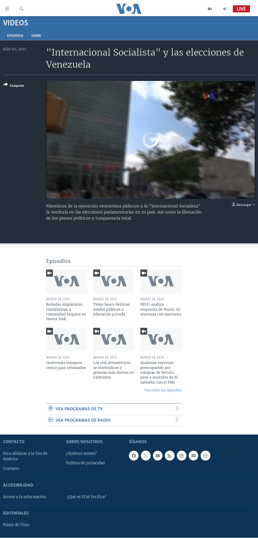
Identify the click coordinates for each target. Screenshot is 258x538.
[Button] (13, 86)
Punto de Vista (16, 525)
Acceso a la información (24, 497)
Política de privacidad (85, 463)
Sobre (36, 36)
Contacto (11, 469)
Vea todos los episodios (162, 390)
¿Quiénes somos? (81, 453)
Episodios (15, 36)
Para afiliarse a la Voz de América (25, 456)
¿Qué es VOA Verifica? (86, 497)
